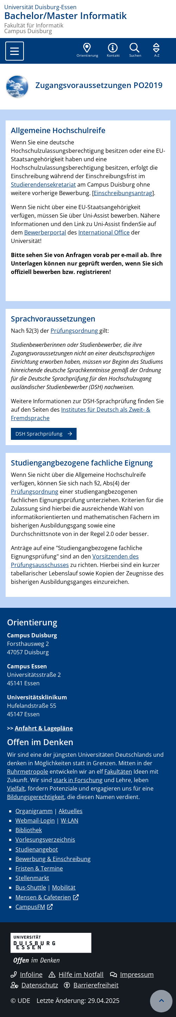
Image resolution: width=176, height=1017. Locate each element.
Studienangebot (36, 849)
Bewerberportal (45, 232)
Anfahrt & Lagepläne (44, 728)
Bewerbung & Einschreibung (53, 859)
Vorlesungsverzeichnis (45, 839)
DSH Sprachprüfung (39, 433)
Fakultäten (118, 771)
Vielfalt (16, 788)
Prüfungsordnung (75, 331)
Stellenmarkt (32, 878)
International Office (104, 232)
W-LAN (69, 820)
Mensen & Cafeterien (43, 897)
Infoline (27, 974)
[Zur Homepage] (88, 7)
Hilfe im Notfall (76, 974)
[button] (113, 50)
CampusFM (30, 907)
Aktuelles (71, 811)
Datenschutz (34, 985)
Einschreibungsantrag (123, 193)
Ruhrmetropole (27, 771)
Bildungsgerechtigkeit (35, 797)
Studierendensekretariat (43, 184)
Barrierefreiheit (91, 985)
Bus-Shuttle (30, 887)
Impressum (132, 974)
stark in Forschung (78, 780)
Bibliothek (28, 830)
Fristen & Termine (39, 868)
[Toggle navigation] (14, 51)
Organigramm (34, 811)
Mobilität (64, 887)
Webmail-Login (35, 820)
